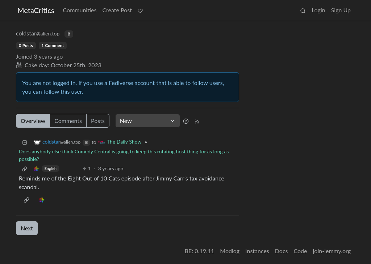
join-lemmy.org (332, 250)
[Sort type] (147, 121)
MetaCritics (35, 10)
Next (27, 228)
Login (318, 10)
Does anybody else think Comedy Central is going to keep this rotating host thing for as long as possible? (124, 155)
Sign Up (341, 10)
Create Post (117, 10)
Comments (68, 120)
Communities (80, 10)
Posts (98, 120)
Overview (33, 120)
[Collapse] (24, 142)
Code (300, 250)
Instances (257, 250)
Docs (281, 250)
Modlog (229, 250)
